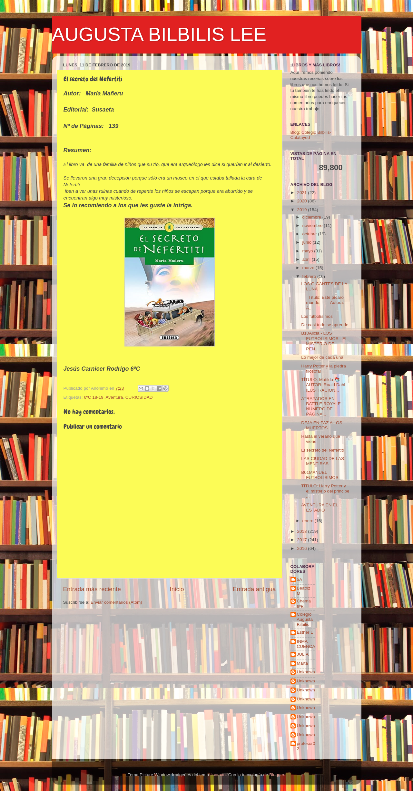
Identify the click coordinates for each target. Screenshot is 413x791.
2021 (302, 192)
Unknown (306, 671)
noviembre (313, 225)
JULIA (303, 654)
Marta (302, 663)
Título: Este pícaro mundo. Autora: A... (322, 302)
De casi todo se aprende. (325, 324)
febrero (310, 276)
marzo (309, 267)
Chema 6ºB (304, 604)
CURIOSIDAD (139, 397)
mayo (308, 251)
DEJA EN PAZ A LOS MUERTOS (321, 425)
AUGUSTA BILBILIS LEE (159, 34)
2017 (302, 539)
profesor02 (306, 746)
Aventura (114, 397)
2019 (302, 209)
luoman (218, 774)
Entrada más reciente (92, 589)
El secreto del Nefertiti (322, 450)
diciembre (312, 217)
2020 (302, 201)
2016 (302, 548)
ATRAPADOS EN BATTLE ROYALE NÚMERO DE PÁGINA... (321, 406)
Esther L (305, 632)
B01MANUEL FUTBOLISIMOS (320, 475)
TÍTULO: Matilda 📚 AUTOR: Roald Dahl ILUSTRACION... (323, 384)
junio (307, 242)
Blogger (276, 774)
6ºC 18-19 (93, 397)
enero (308, 520)
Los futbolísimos (317, 316)
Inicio (177, 589)
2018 (302, 531)
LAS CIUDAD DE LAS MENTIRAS (322, 461)
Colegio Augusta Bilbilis (305, 619)
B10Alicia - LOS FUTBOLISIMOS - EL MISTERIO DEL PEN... (324, 341)
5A (299, 579)
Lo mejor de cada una (322, 357)
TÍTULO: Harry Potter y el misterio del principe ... (325, 491)
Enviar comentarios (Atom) (116, 602)
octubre (310, 233)
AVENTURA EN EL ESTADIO (319, 508)
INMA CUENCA (306, 644)
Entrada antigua (254, 589)
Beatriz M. (303, 591)
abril (307, 259)
